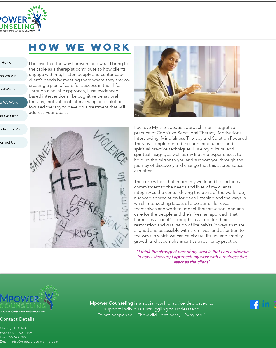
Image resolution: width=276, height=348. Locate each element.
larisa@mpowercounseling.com (34, 341)
